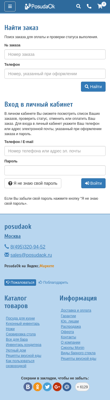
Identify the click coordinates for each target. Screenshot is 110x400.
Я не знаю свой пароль (32, 183)
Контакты (68, 337)
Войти (93, 183)
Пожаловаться (20, 282)
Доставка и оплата (76, 310)
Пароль (11, 161)
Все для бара (17, 339)
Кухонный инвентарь (23, 324)
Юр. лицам (70, 321)
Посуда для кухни (20, 318)
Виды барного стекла (78, 353)
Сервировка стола (21, 334)
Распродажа (71, 327)
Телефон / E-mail (18, 142)
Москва (12, 236)
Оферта (67, 332)
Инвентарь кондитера (23, 345)
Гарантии (68, 316)
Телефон (12, 65)
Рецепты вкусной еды (23, 356)
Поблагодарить (53, 282)
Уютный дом (16, 350)
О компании (70, 342)
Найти (93, 86)
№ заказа (12, 45)
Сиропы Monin (72, 348)
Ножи (10, 329)
